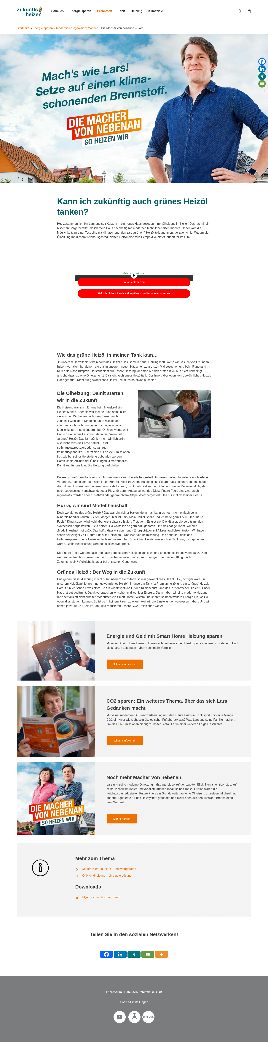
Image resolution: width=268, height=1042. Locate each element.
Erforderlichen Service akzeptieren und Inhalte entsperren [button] (134, 293)
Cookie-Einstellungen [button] (134, 1002)
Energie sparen (43, 28)
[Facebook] (262, 61)
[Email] (262, 84)
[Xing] (262, 76)
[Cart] (249, 11)
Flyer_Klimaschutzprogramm (101, 900)
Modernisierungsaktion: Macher (77, 28)
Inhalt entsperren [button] (134, 282)
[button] (125, 667)
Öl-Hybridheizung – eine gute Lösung (106, 879)
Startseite (23, 28)
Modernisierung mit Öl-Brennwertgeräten (109, 872)
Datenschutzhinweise (139, 992)
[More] (161, 954)
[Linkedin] (262, 69)
